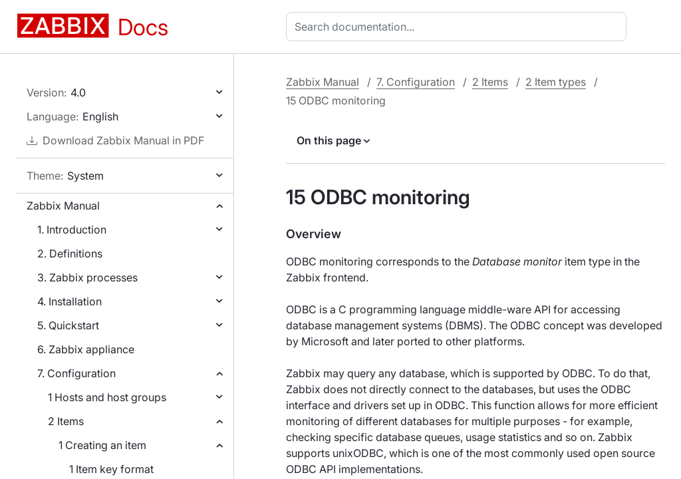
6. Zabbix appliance (85, 349)
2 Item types (555, 81)
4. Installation (69, 301)
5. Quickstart (68, 325)
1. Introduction (71, 229)
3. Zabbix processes (87, 277)
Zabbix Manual (63, 205)
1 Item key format (111, 469)
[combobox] (459, 26)
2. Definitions (69, 253)
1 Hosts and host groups (107, 397)
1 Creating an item (102, 445)
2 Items (66, 421)
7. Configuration (76, 373)
